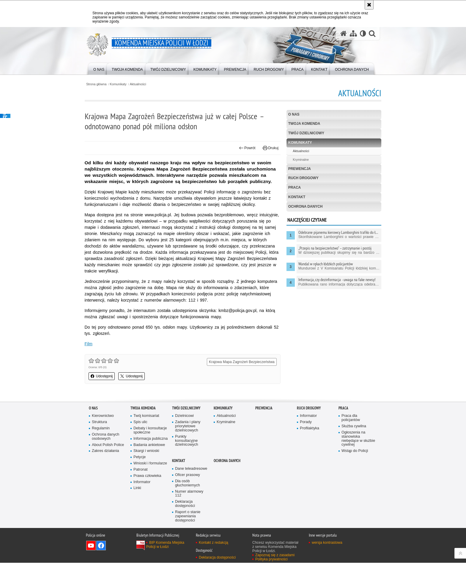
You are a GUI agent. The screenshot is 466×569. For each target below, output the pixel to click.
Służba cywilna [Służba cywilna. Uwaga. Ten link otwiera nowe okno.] (353, 432)
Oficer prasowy (187, 481)
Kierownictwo (103, 422)
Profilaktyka (309, 434)
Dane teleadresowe (191, 475)
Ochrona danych (304, 207)
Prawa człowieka (147, 482)
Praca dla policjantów (350, 424)
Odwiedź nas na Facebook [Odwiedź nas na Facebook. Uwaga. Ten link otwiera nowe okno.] (101, 552)
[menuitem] (99, 68)
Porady (306, 428)
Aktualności (142, 84)
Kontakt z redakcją (213, 549)
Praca (293, 188)
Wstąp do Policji (354, 457)
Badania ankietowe (149, 451)
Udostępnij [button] (106, 382)
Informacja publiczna (150, 445)
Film (93, 350)
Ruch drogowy (302, 178)
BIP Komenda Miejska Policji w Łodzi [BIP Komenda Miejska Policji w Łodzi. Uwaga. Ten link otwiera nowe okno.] (165, 551)
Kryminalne (299, 160)
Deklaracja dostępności (185, 510)
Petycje (139, 463)
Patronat (140, 476)
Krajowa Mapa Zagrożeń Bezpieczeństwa (240, 368)
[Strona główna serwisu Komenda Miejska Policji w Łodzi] (343, 33)
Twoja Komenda (303, 124)
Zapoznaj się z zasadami (275, 561)
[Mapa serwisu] (353, 33)
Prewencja (298, 169)
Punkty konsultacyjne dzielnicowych (186, 447)
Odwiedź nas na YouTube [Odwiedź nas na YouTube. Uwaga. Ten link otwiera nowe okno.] (91, 552)
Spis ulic (140, 428)
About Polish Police (108, 451)
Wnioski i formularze (150, 470)
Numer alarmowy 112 (189, 500)
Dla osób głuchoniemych (187, 490)
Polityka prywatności (271, 565)
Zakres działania (105, 457)
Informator (142, 488)
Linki (137, 495)
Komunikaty (122, 84)
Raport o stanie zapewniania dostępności (188, 522)
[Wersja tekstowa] (363, 33)
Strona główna (100, 84)
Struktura (99, 428)
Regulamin (101, 434)
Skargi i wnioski (146, 457)
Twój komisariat (146, 422)
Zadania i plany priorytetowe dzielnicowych (188, 432)
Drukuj (269, 148)
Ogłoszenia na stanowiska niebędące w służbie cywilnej (358, 445)
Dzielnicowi (184, 422)
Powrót (245, 148)
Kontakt (295, 197)
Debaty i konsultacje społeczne (150, 437)
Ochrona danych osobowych (105, 443)
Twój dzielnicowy (305, 133)
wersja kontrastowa (327, 549)
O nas (292, 114)
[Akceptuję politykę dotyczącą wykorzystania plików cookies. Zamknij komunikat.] (369, 5)
